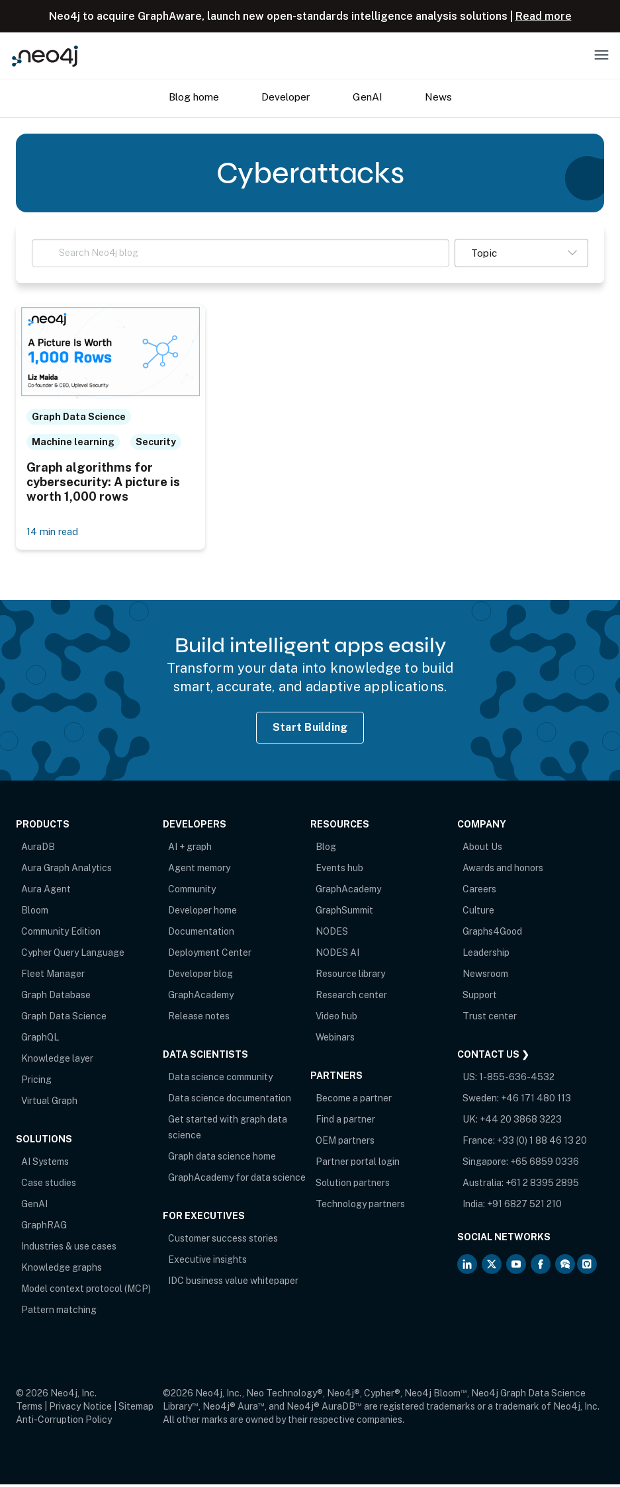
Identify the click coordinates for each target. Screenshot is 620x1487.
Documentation (201, 934)
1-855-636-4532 (516, 1079)
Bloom (34, 913)
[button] (521, 253)
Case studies (48, 1185)
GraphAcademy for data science (237, 1180)
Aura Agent (46, 891)
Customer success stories (223, 1241)
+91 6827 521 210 (524, 1206)
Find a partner (345, 1122)
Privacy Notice (80, 1409)
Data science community (220, 1079)
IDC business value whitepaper (233, 1283)
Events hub (339, 870)
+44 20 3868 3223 (521, 1122)
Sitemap (136, 1409)
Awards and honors (503, 870)
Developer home (202, 913)
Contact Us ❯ (493, 1057)
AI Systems (45, 1164)
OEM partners (345, 1143)
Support (480, 997)
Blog (326, 849)
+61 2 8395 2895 (542, 1185)
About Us (482, 849)
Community (192, 891)
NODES (332, 934)
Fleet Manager (53, 976)
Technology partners (360, 1206)
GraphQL (40, 1040)
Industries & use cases (68, 1249)
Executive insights (207, 1262)
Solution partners (353, 1185)
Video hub (336, 1018)
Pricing (36, 1082)
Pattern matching (59, 1312)
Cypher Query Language (72, 955)
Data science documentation (229, 1100)
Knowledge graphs (61, 1270)
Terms (29, 1409)
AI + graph (190, 849)
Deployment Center (209, 955)
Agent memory (199, 870)
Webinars (335, 1040)
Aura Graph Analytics (66, 870)
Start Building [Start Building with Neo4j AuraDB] (310, 730)
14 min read (53, 534)
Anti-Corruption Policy (64, 1422)
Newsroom (485, 976)
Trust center (490, 1018)
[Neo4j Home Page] (45, 56)
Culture (478, 913)
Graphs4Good (492, 934)
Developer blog (200, 976)
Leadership (486, 955)
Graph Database (56, 997)
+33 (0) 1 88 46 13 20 (542, 1143)
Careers (479, 891)
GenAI (34, 1206)
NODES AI (337, 955)
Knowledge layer (57, 1061)
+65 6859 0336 (544, 1164)
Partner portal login (358, 1164)
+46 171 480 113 (536, 1100)
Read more (543, 16)
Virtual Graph (49, 1103)
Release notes (199, 1018)
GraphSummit (344, 913)
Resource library (350, 976)
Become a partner (354, 1100)
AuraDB (38, 849)
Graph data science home (222, 1159)
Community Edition (61, 934)
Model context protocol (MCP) (86, 1291)
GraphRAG (44, 1227)
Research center (351, 997)
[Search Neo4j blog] (240, 253)
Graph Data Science (64, 1018)
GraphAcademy (201, 997)
